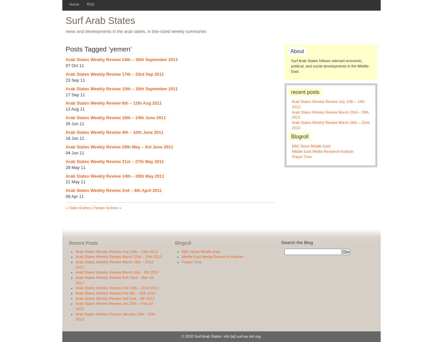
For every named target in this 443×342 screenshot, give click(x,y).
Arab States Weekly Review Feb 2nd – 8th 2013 (115, 298)
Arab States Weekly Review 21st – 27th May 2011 (115, 161)
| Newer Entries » (106, 208)
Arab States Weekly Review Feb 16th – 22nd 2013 (117, 288)
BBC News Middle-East (311, 146)
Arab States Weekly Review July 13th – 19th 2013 (117, 252)
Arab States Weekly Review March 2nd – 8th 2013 (117, 272)
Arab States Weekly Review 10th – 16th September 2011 (122, 88)
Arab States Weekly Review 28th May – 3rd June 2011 (119, 146)
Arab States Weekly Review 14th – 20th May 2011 (115, 176)
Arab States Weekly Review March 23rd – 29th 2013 (119, 257)
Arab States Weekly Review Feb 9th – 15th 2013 (116, 293)
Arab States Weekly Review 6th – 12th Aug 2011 (113, 103)
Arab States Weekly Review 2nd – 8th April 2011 (114, 190)
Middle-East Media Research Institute (322, 151)
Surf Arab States (100, 20)
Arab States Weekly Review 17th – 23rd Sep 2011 (115, 74)
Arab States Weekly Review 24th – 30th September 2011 (122, 59)
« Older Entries (78, 208)
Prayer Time (302, 157)
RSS (90, 4)
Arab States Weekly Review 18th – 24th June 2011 (116, 117)
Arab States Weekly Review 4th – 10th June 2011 (114, 132)
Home (74, 4)
